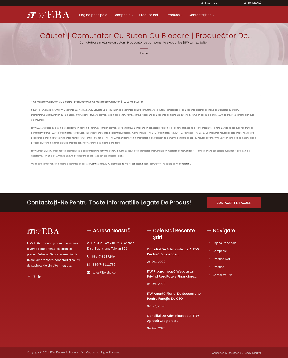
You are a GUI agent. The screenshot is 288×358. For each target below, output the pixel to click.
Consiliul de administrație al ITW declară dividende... (173, 252)
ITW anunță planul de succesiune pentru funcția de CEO (174, 296)
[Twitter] (34, 276)
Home (144, 53)
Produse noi (150, 15)
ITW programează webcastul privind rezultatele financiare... (172, 274)
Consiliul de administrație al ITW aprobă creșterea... (173, 318)
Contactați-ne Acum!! (234, 202)
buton (145, 163)
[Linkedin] (39, 276)
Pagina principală (93, 15)
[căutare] (202, 3)
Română (254, 3)
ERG (107, 163)
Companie (123, 15)
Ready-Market (252, 352)
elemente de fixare (120, 163)
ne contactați (183, 163)
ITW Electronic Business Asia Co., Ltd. (73, 352)
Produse (175, 15)
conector (136, 163)
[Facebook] (29, 276)
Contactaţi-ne (201, 15)
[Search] (223, 3)
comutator (155, 163)
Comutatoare (97, 163)
